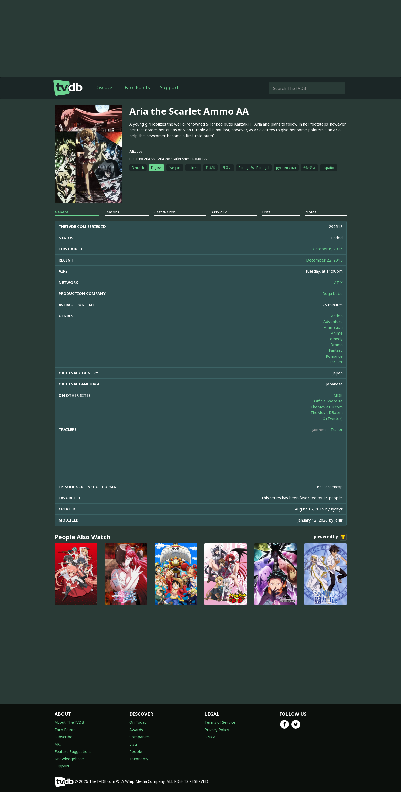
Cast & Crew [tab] (165, 211)
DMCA (210, 736)
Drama (336, 344)
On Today (138, 722)
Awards (136, 729)
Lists (133, 744)
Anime (337, 333)
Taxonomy (138, 758)
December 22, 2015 (324, 260)
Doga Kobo (332, 293)
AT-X (338, 282)
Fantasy (336, 350)
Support (169, 87)
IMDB (337, 395)
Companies (139, 736)
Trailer (336, 429)
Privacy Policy (216, 729)
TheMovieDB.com (326, 406)
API (58, 744)
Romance (334, 356)
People (135, 751)
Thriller (336, 361)
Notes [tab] (310, 211)
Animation (333, 327)
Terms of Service (219, 722)
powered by (330, 537)
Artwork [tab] (219, 211)
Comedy (335, 338)
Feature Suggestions (73, 751)
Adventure (333, 321)
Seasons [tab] (112, 211)
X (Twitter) (333, 418)
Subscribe (64, 736)
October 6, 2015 (328, 248)
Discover (104, 87)
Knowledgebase (69, 758)
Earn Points (137, 87)
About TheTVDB (69, 722)
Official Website (328, 400)
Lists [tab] (266, 211)
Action (337, 315)
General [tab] (62, 211)
